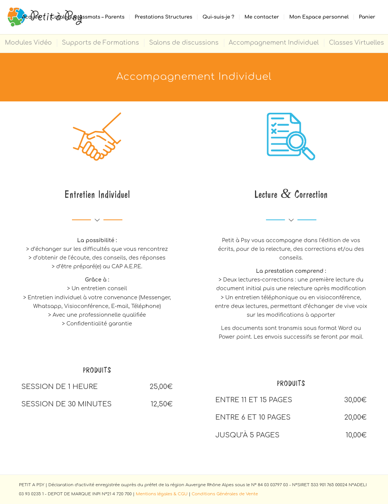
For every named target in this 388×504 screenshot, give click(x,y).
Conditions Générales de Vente (225, 494)
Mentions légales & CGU (162, 494)
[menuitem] (31, 17)
